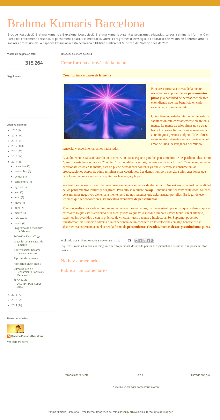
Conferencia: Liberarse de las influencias (27, 251)
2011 (14, 305)
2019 (14, 135)
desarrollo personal (143, 246)
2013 (14, 294)
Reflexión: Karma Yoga (27, 236)
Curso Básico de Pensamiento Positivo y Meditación (29, 272)
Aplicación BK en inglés (27, 263)
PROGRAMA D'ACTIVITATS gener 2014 (27, 283)
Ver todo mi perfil (17, 341)
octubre (19, 176)
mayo (18, 202)
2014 (14, 161)
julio (17, 192)
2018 (14, 140)
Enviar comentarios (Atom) (144, 387)
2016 (14, 151)
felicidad (178, 246)
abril (18, 207)
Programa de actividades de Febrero (28, 229)
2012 (14, 299)
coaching (98, 246)
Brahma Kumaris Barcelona (76, 23)
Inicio (140, 374)
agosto (19, 187)
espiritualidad (164, 246)
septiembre (22, 181)
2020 (14, 130)
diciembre (21, 166)
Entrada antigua (200, 374)
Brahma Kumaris (82, 246)
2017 (14, 146)
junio (18, 197)
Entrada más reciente (76, 374)
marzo (19, 213)
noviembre (21, 171)
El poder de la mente (26, 258)
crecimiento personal (117, 246)
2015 (14, 156)
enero (18, 223)
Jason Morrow (128, 411)
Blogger (168, 411)
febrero (19, 218)
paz (187, 246)
